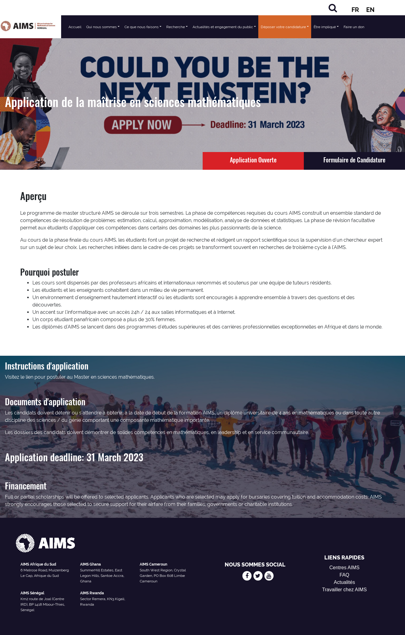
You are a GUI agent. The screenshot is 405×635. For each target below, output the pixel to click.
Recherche (175, 27)
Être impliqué (325, 27)
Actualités (344, 582)
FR (355, 9)
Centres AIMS (344, 567)
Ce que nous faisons (141, 27)
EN (370, 9)
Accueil (74, 27)
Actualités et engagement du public (223, 27)
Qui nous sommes (101, 27)
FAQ (344, 574)
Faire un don (354, 27)
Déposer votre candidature (283, 27)
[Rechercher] (333, 8)
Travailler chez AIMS (344, 589)
